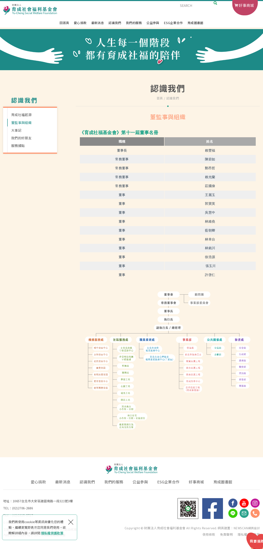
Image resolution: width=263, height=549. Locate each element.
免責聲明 (226, 534)
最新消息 (97, 25)
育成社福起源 (21, 114)
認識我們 (114, 25)
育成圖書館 (195, 25)
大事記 (16, 130)
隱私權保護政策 (52, 533)
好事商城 (246, 5)
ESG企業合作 (173, 25)
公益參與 (152, 25)
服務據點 (18, 145)
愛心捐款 (80, 25)
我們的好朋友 (21, 137)
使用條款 (208, 534)
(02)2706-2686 (22, 508)
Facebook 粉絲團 (212, 508)
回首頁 (64, 25)
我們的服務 (134, 25)
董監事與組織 (21, 122)
